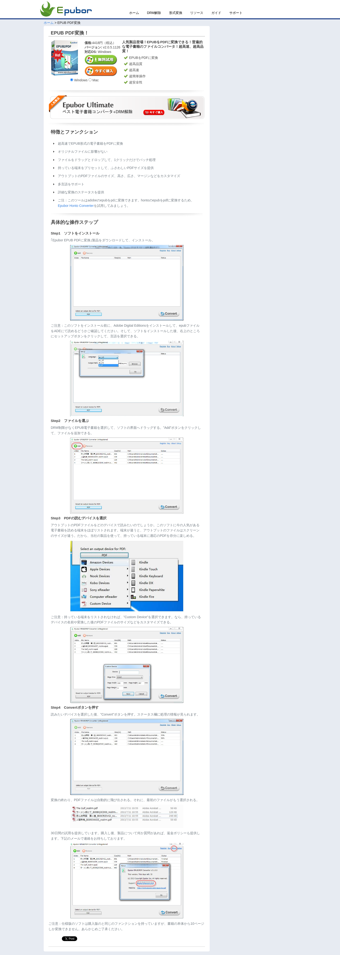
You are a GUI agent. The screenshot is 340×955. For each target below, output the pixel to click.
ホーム (134, 13)
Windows (79, 80)
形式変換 (175, 13)
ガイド (216, 13)
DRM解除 (154, 13)
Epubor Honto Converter (76, 206)
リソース (196, 13)
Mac (94, 80)
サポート (235, 13)
